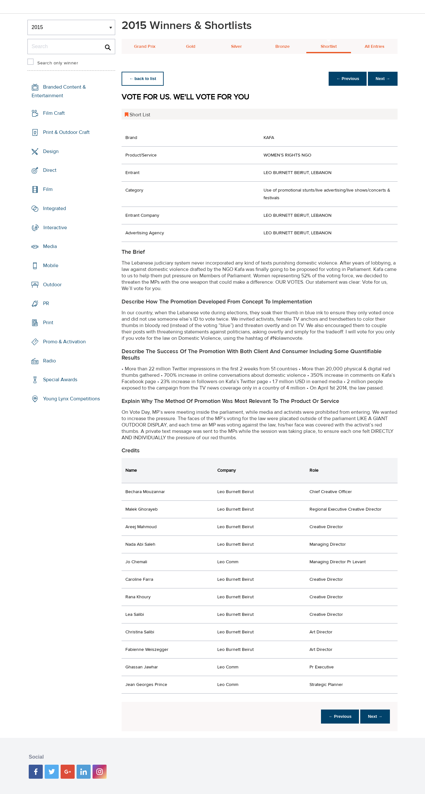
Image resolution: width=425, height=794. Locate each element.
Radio (49, 361)
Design (51, 151)
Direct (49, 170)
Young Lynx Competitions (71, 399)
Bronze (282, 46)
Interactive (55, 227)
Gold (190, 46)
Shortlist (329, 46)
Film (48, 189)
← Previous (347, 78)
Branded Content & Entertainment (59, 91)
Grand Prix (144, 46)
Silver (236, 46)
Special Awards (60, 379)
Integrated (54, 208)
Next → (383, 78)
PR (46, 303)
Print (48, 322)
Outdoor (52, 284)
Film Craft (54, 113)
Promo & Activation (64, 342)
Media (50, 246)
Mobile (50, 265)
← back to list (142, 78)
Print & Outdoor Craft (66, 132)
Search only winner (57, 63)
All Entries (374, 46)
